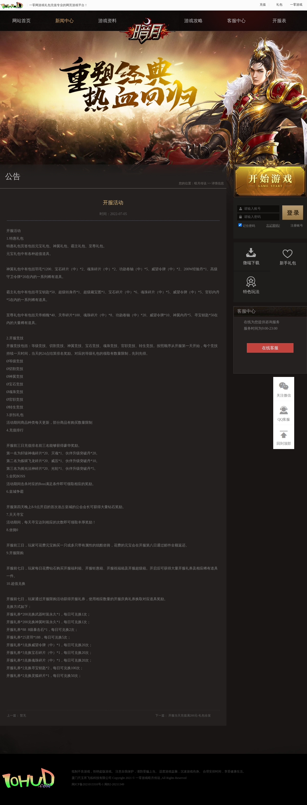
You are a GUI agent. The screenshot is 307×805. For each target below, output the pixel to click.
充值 (263, 4)
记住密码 (249, 226)
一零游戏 (296, 4)
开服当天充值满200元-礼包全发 (189, 715)
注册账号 (297, 225)
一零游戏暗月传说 (148, 778)
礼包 (279, 4)
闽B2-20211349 (114, 784)
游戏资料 (107, 20)
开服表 (279, 20)
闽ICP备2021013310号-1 (88, 784)
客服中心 (236, 20)
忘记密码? (273, 225)
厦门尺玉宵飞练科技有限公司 (92, 778)
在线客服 (270, 348)
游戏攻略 (193, 20)
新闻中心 (64, 20)
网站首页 (21, 20)
